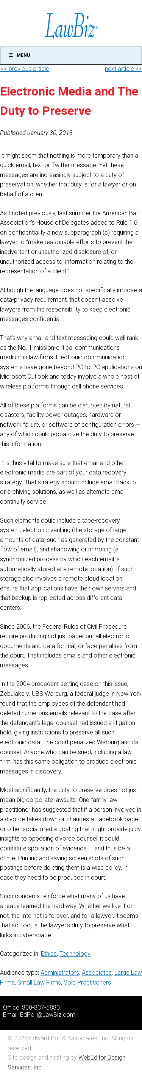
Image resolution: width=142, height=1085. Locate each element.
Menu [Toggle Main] (19, 55)
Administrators (60, 972)
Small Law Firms (39, 982)
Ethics (49, 953)
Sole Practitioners (87, 982)
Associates (97, 972)
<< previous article (24, 68)
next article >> (123, 68)
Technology (75, 953)
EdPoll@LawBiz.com (47, 1014)
